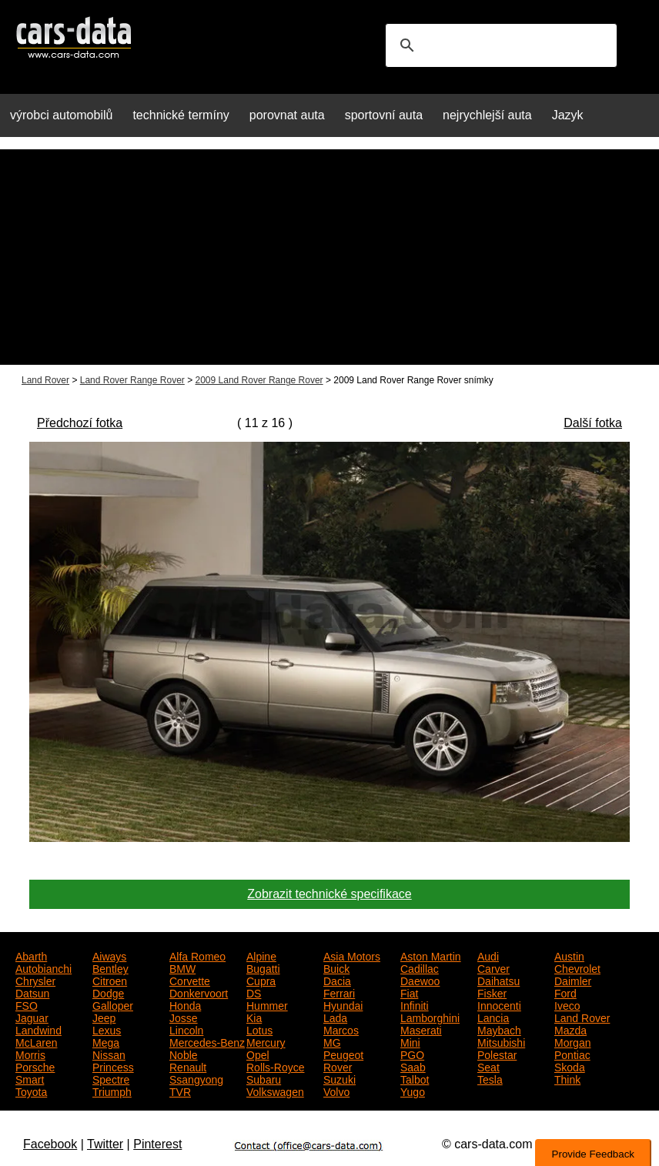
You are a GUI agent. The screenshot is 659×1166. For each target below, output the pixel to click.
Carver (493, 967)
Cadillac (419, 967)
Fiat (409, 992)
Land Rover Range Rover (132, 380)
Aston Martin (430, 955)
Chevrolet (577, 967)
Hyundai (343, 1004)
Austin (569, 955)
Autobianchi (43, 967)
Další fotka (593, 422)
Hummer (267, 1004)
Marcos (341, 1029)
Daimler (572, 979)
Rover (337, 1066)
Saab (413, 1066)
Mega (105, 1041)
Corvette (189, 979)
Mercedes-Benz (207, 1041)
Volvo (336, 1090)
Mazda (570, 1029)
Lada (335, 1016)
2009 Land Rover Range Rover (259, 380)
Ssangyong (196, 1078)
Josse (183, 1016)
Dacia (337, 979)
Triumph (112, 1090)
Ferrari (339, 992)
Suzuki (339, 1078)
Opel (257, 1053)
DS (253, 992)
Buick (336, 967)
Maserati (421, 1029)
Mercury (266, 1041)
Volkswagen (275, 1090)
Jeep (103, 1016)
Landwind (38, 1029)
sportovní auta (384, 115)
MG (332, 1041)
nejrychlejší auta (487, 115)
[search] (499, 45)
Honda (185, 1004)
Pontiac (572, 1053)
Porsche (35, 1066)
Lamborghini (430, 1016)
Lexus (106, 1029)
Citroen (109, 979)
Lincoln (186, 1029)
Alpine (261, 955)
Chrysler (35, 979)
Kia (254, 1016)
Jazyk (568, 115)
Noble (183, 1053)
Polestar (497, 1053)
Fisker (492, 992)
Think (567, 1078)
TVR (180, 1090)
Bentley (110, 967)
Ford (565, 992)
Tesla (490, 1078)
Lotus (259, 1029)
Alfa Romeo (197, 955)
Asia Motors (351, 955)
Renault (187, 1066)
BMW (182, 967)
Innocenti (499, 1004)
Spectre (110, 1078)
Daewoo (420, 979)
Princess (113, 1066)
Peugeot (343, 1053)
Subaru (263, 1078)
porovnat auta (287, 115)
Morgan (572, 1041)
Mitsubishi (501, 1041)
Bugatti (263, 967)
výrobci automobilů (61, 115)
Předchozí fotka (79, 422)
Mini (410, 1041)
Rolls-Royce (275, 1066)
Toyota (31, 1090)
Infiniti (414, 1004)
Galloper (112, 1004)
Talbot (414, 1078)
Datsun (32, 992)
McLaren (36, 1041)
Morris (30, 1053)
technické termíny (180, 115)
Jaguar (32, 1016)
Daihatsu (498, 979)
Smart (29, 1078)
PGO (412, 1053)
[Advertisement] (329, 257)
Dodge (108, 992)
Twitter (105, 1144)
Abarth (31, 955)
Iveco (567, 1004)
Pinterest (157, 1144)
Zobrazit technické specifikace (329, 893)
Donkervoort (198, 992)
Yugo (412, 1090)
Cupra (261, 979)
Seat (488, 1066)
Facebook (50, 1144)
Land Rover (45, 380)
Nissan (108, 1053)
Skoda (569, 1066)
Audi (488, 955)
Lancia (493, 1016)
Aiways (109, 955)
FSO (26, 1004)
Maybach (499, 1029)
